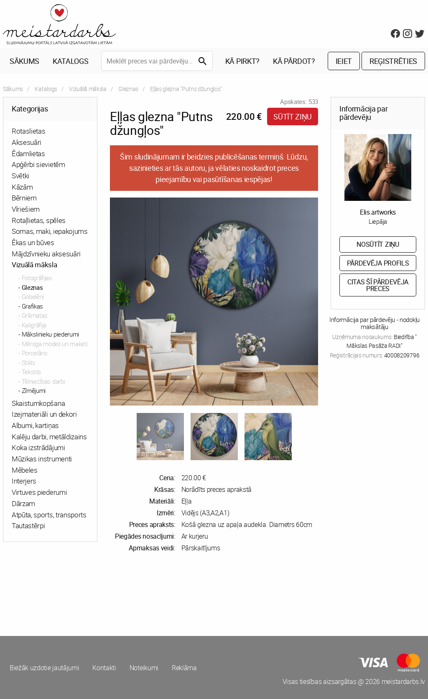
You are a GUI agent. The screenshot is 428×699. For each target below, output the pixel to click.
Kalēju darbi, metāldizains (49, 436)
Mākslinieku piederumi (50, 334)
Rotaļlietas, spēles (39, 220)
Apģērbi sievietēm (38, 164)
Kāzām (22, 187)
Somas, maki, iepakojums (50, 231)
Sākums (24, 61)
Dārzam (23, 503)
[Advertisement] (107, 594)
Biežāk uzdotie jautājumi (44, 667)
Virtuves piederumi (39, 492)
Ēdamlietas (28, 153)
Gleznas (128, 89)
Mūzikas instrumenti (42, 458)
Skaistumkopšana (38, 403)
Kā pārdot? (294, 61)
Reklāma (184, 667)
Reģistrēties (393, 61)
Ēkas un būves (33, 242)
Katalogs (70, 61)
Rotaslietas (28, 131)
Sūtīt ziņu (292, 116)
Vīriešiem (26, 209)
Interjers (24, 481)
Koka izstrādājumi (38, 447)
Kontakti (104, 667)
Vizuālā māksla (88, 89)
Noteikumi (144, 667)
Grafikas (32, 306)
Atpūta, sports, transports (49, 514)
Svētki (20, 175)
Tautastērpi (28, 525)
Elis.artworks (378, 212)
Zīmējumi (34, 390)
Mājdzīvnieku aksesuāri (46, 253)
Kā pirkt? (242, 61)
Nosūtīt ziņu (378, 244)
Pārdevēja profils (378, 263)
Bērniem (24, 198)
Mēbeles (25, 470)
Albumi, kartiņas (35, 425)
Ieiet (344, 61)
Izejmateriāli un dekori (44, 414)
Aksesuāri (26, 142)
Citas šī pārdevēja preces (377, 285)
